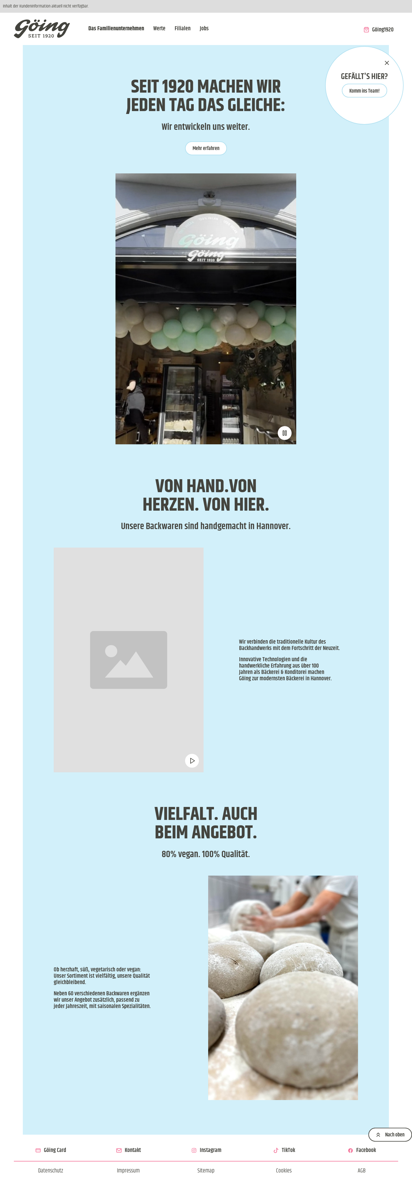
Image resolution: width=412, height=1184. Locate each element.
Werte (159, 28)
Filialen (183, 28)
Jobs (204, 28)
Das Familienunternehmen (116, 28)
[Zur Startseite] (42, 28)
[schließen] (387, 63)
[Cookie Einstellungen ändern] (284, 1170)
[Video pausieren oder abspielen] (285, 433)
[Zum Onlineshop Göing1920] (378, 29)
